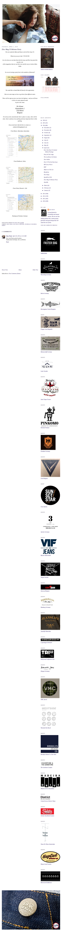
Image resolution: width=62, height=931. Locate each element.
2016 (44, 120)
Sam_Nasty (9, 236)
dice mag (10, 224)
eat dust (16, 224)
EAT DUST (52, 209)
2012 (44, 196)
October (46, 132)
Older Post (35, 270)
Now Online (47, 159)
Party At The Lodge (49, 154)
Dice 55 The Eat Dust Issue (50, 162)
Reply (7, 242)
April (45, 147)
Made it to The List (48, 169)
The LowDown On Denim (50, 157)
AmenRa (46, 182)
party (3, 225)
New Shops (46, 174)
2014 (44, 125)
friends (21, 224)
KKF (45, 167)
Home (20, 270)
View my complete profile (49, 225)
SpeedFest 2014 (48, 177)
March (46, 185)
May (45, 145)
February (46, 188)
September (47, 135)
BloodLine (46, 172)
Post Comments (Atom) (14, 273)
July (45, 140)
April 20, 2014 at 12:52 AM (19, 236)
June (45, 142)
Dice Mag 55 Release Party (51, 179)
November (47, 130)
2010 (44, 201)
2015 (44, 123)
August (46, 137)
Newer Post (5, 270)
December (47, 127)
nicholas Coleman (31, 224)
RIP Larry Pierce (48, 164)
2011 (44, 198)
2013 (44, 193)
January (46, 190)
